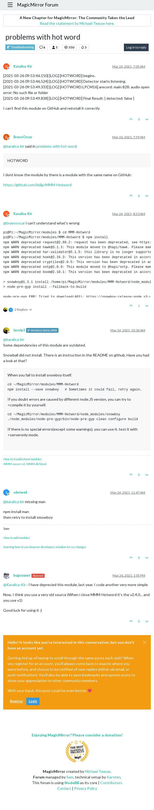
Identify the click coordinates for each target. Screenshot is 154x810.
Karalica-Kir (22, 66)
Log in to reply (136, 47)
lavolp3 (19, 330)
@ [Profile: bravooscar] (14, 223)
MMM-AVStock (36, 464)
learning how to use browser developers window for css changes (44, 547)
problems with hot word (56, 146)
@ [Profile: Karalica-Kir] (14, 584)
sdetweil (20, 492)
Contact (64, 788)
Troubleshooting (20, 47)
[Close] (144, 642)
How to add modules (16, 538)
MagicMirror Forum (37, 5)
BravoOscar (22, 137)
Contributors (111, 782)
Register (16, 701)
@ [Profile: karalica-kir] (13, 146)
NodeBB (72, 782)
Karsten (113, 777)
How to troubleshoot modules (22, 459)
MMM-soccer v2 (14, 464)
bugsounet (21, 575)
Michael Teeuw (97, 771)
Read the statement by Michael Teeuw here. (77, 23)
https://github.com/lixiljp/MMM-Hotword (37, 184)
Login (33, 701)
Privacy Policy (85, 788)
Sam (69, 777)
